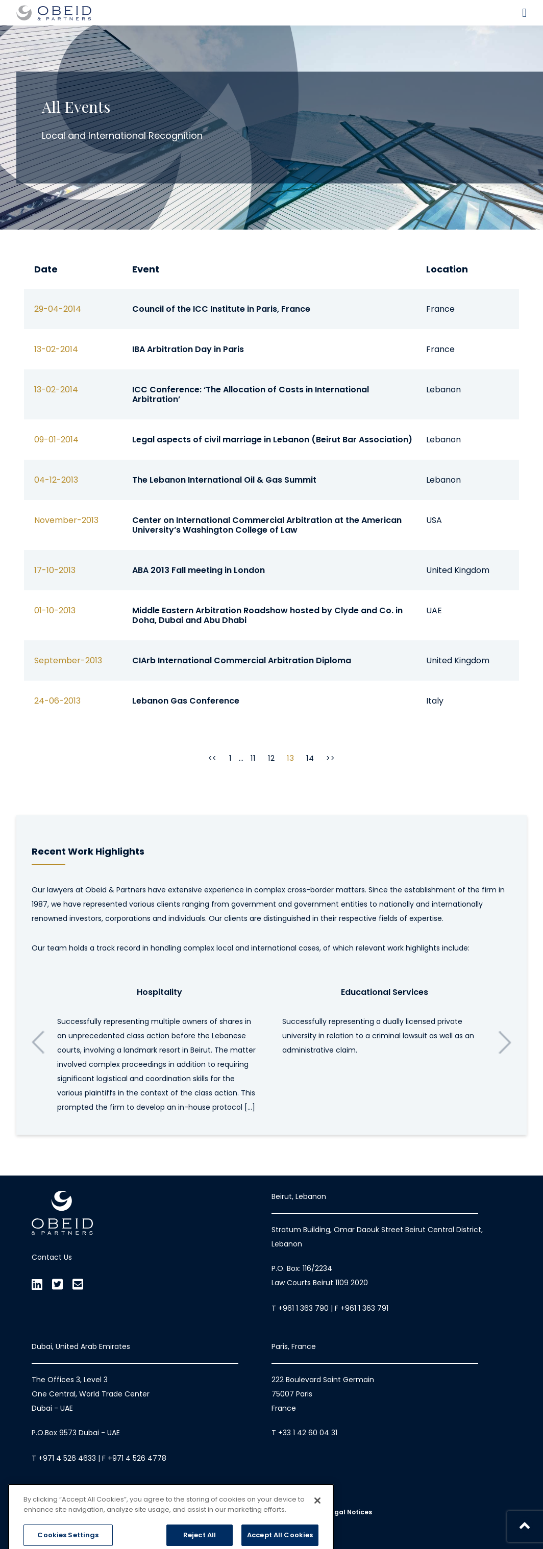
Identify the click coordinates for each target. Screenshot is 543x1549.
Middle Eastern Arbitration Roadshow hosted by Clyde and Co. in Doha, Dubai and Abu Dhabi (267, 615)
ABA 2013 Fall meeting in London (198, 570)
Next (504, 1042)
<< (212, 758)
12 (271, 758)
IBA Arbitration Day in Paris (188, 349)
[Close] (317, 1530)
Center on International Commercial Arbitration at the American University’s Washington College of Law (267, 525)
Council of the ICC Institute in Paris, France (221, 309)
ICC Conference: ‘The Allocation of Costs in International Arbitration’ (250, 394)
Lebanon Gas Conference (185, 701)
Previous (38, 1042)
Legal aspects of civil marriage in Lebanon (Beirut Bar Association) (272, 439)
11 (253, 758)
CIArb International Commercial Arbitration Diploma (241, 660)
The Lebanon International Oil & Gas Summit (224, 480)
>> (330, 758)
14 (310, 758)
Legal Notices (349, 1512)
